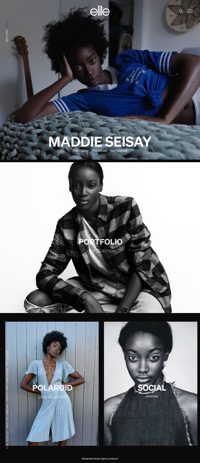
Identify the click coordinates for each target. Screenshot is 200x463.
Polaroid (99, 151)
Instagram (118, 151)
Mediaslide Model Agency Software (100, 458)
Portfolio (81, 151)
